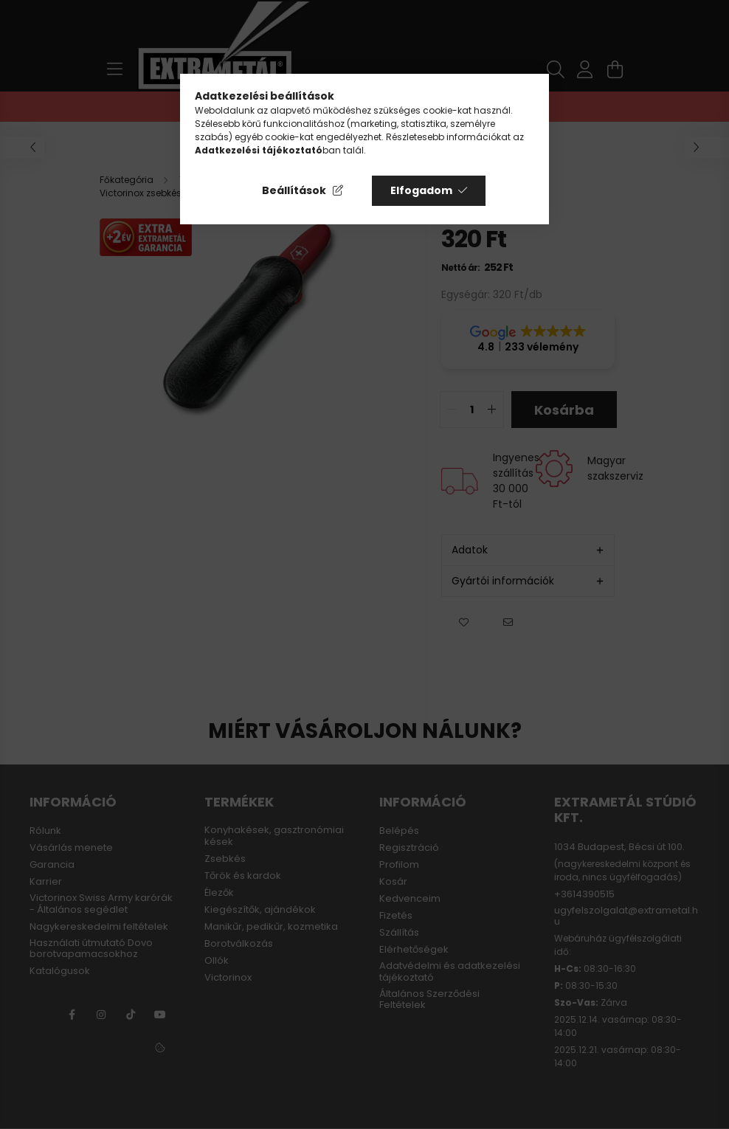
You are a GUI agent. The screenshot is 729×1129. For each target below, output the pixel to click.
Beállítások (294, 190)
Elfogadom (421, 190)
